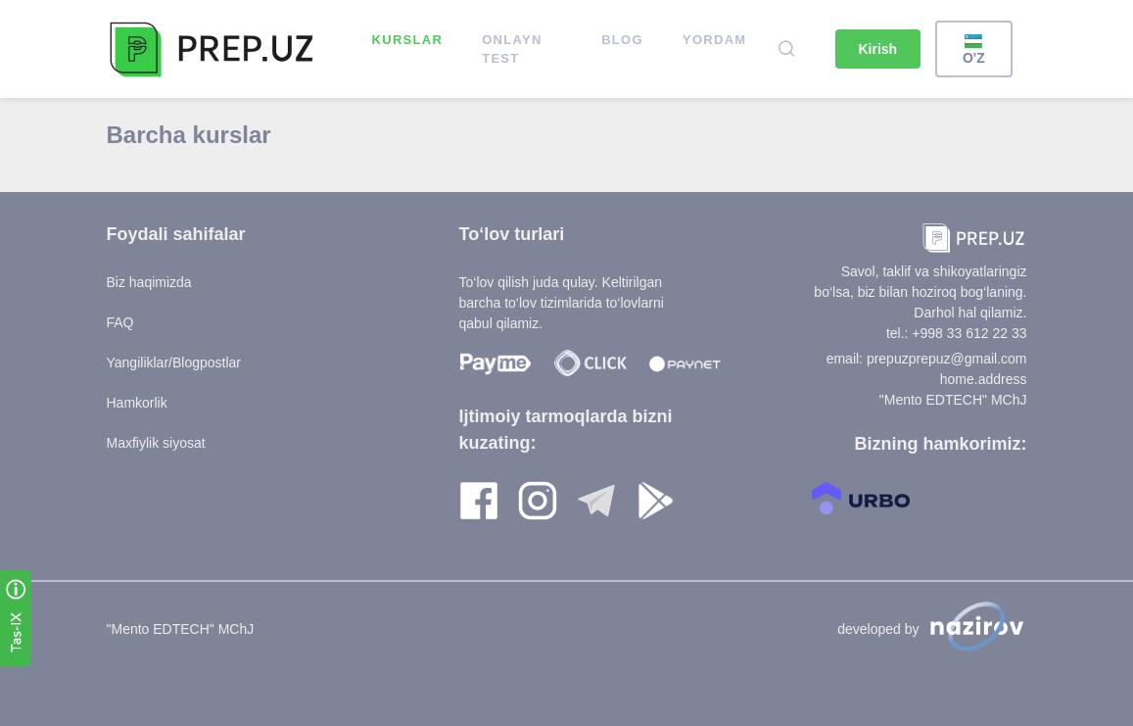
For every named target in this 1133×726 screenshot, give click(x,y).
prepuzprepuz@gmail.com (947, 358)
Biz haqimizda (149, 282)
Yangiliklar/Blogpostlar (174, 362)
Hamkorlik (137, 403)
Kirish (878, 49)
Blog (622, 39)
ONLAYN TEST (512, 49)
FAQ (120, 322)
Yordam (715, 39)
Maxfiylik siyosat (156, 443)
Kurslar (408, 39)
